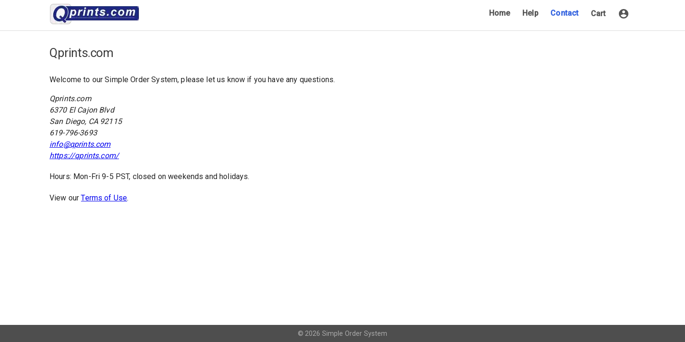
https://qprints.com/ (84, 155)
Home (499, 13)
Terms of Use (104, 197)
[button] (623, 13)
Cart (598, 13)
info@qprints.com (79, 144)
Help (530, 13)
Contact (564, 13)
